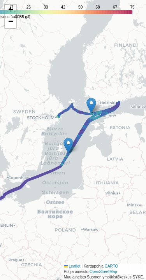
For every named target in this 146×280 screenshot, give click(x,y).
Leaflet (72, 266)
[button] (68, 146)
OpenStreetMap (103, 272)
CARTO (111, 266)
